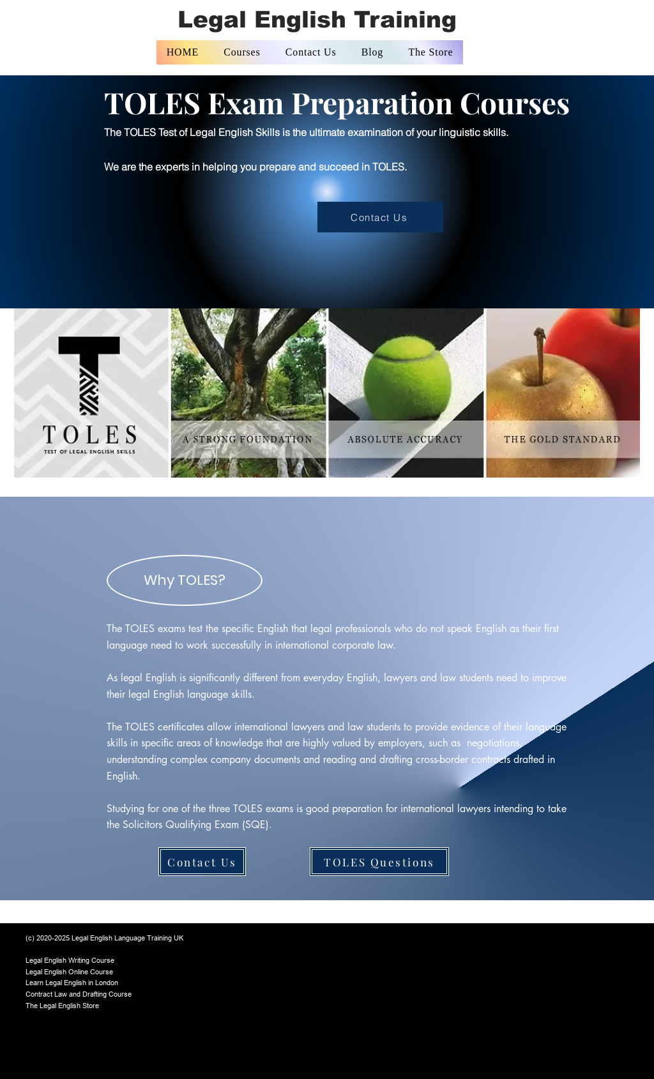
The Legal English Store (62, 1005)
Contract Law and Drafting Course (79, 994)
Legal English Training (317, 19)
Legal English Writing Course (70, 960)
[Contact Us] (380, 217)
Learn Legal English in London (72, 982)
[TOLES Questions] (379, 861)
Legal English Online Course (69, 971)
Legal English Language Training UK (127, 937)
